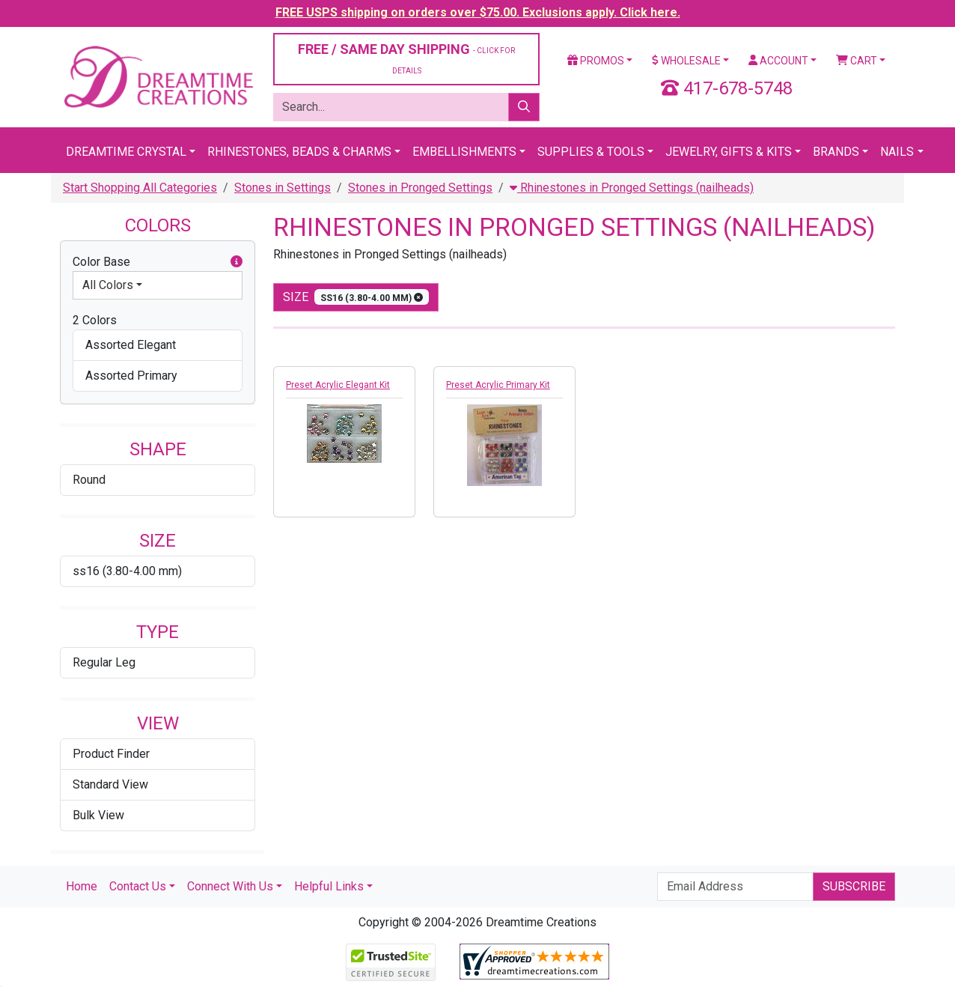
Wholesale (686, 61)
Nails (897, 152)
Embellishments (464, 152)
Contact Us (137, 886)
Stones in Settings (282, 187)
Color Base (157, 262)
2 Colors (95, 320)
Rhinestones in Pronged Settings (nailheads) (632, 187)
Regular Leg (104, 662)
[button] (236, 262)
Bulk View (98, 815)
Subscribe (854, 886)
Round (89, 480)
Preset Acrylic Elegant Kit (338, 385)
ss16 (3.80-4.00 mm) (127, 571)
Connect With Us (230, 886)
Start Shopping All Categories (140, 187)
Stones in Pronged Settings (420, 187)
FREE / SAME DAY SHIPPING (406, 58)
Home (81, 886)
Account (778, 61)
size (356, 297)
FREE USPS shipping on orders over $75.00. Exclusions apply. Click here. (477, 12)
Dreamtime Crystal (126, 152)
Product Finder (111, 754)
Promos (595, 61)
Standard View (110, 784)
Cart (856, 61)
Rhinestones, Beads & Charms (299, 152)
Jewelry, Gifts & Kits (728, 152)
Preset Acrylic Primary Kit (498, 385)
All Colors (107, 285)
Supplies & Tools (590, 152)
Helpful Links (329, 886)
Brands (836, 152)
